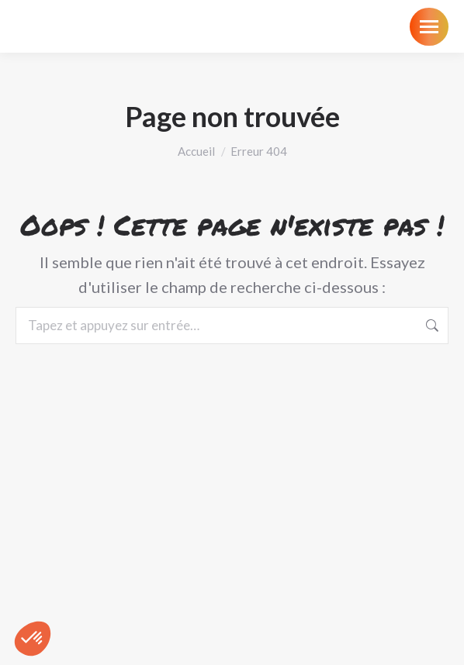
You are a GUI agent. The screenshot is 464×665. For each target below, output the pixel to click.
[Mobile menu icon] (429, 27)
